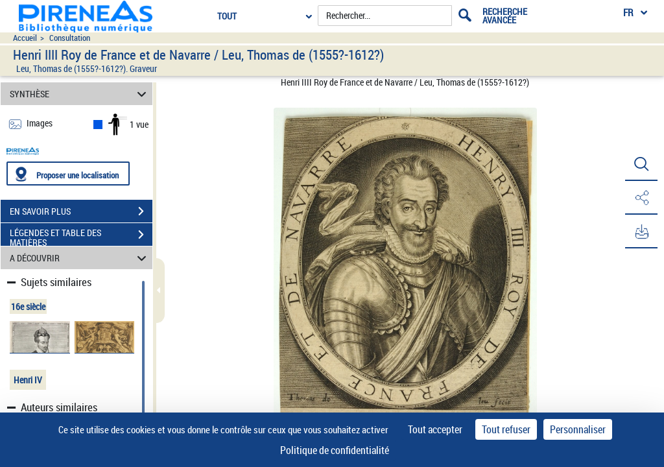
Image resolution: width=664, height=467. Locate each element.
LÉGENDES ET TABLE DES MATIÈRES (81, 236)
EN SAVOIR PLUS (81, 211)
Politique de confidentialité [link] (334, 450)
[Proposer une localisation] (68, 174)
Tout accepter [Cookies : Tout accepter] (435, 429)
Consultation (69, 37)
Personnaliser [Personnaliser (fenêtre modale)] (578, 429)
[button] (641, 164)
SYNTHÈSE (80, 93)
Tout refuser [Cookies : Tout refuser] (506, 429)
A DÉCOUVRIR (80, 257)
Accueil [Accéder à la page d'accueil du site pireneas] (25, 37)
